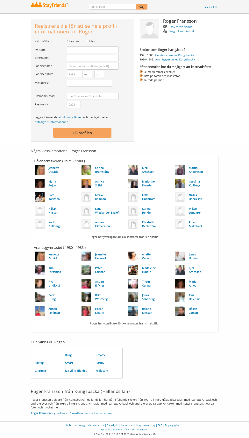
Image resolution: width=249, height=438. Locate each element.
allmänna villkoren (70, 117)
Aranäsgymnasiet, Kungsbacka (175, 59)
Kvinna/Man (43, 41)
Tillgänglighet (172, 425)
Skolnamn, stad (45, 96)
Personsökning (77, 425)
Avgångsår (41, 104)
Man (92, 41)
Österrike (129, 429)
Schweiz (117, 429)
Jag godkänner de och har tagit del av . (71, 119)
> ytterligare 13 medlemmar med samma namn (72, 413)
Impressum (127, 425)
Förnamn (40, 49)
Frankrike (142, 429)
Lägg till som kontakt (182, 31)
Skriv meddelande (180, 27)
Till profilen (82, 132)
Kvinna (75, 41)
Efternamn (42, 57)
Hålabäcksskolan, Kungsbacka (174, 55)
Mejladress (42, 83)
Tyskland (105, 429)
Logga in (211, 6)
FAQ (160, 425)
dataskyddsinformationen (51, 122)
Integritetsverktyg (145, 425)
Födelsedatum (44, 74)
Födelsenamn (43, 66)
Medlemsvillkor (96, 425)
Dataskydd (112, 425)
